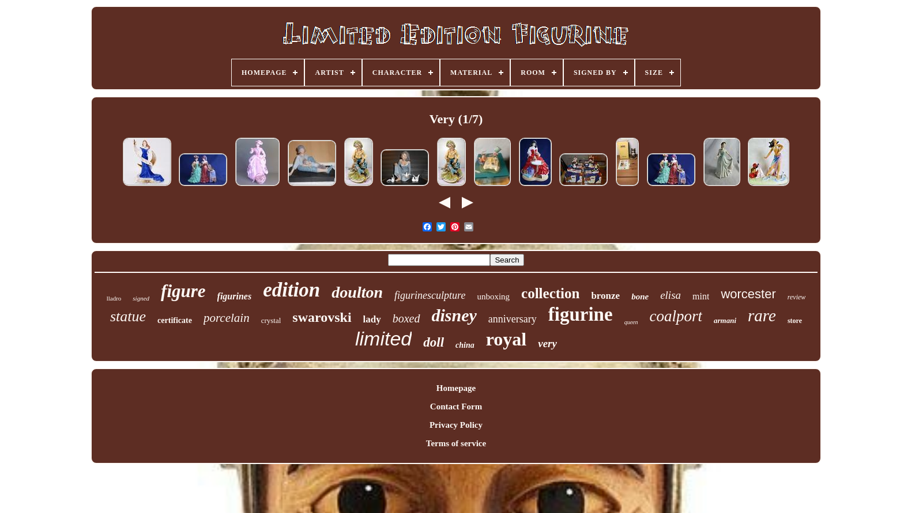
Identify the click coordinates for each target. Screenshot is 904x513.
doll (433, 342)
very (547, 343)
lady (372, 319)
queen (631, 322)
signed (141, 298)
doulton (357, 292)
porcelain (227, 318)
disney (454, 315)
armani (725, 320)
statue (128, 316)
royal (506, 339)
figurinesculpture (429, 295)
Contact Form (456, 406)
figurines (234, 296)
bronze (605, 295)
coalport (676, 316)
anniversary (512, 319)
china (464, 345)
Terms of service (456, 443)
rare (762, 315)
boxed (406, 318)
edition (291, 290)
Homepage (456, 388)
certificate (174, 320)
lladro (114, 298)
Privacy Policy (456, 425)
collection (550, 293)
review (797, 297)
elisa (670, 295)
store (795, 321)
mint (700, 296)
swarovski (321, 317)
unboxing (493, 296)
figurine (580, 314)
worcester (748, 294)
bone (640, 296)
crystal (271, 320)
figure (183, 291)
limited (383, 338)
